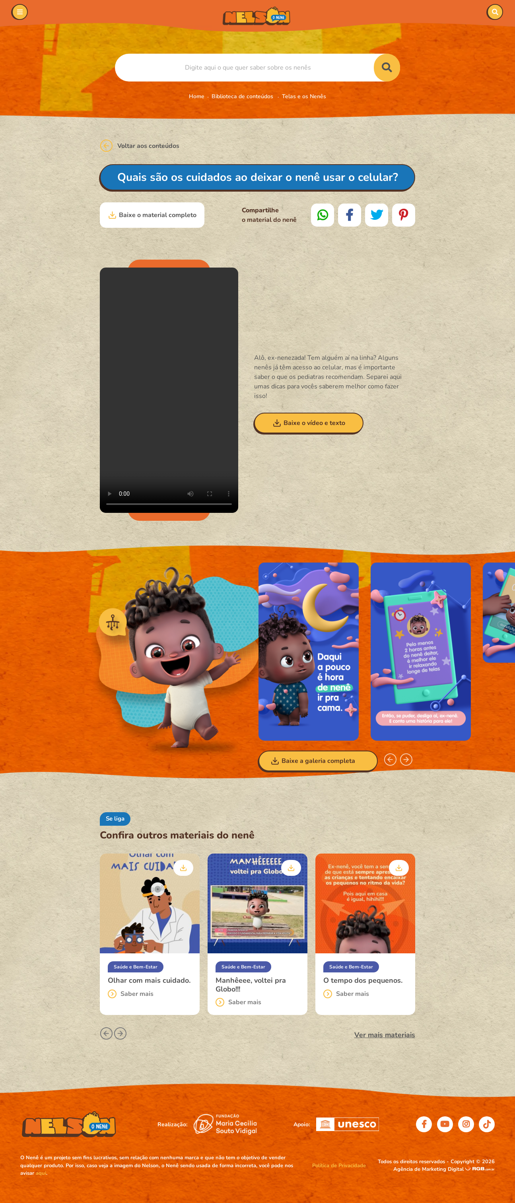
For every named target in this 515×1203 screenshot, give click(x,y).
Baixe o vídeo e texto (308, 423)
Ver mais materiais (384, 1035)
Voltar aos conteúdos (139, 145)
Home (196, 96)
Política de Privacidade (339, 1165)
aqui (41, 1173)
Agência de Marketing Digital (429, 1169)
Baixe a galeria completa (312, 761)
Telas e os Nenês (304, 96)
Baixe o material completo (152, 215)
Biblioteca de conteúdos (243, 96)
